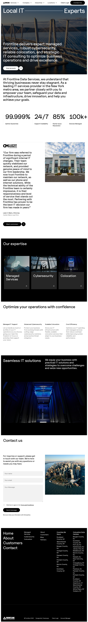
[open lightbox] (44, 402)
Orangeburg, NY (78, 563)
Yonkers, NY (77, 591)
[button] (14, 3)
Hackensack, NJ (78, 547)
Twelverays (46, 618)
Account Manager (65, 618)
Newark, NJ (77, 557)
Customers (44, 535)
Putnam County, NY (62, 561)
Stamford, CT (78, 583)
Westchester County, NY (61, 543)
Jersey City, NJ (78, 549)
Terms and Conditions (27, 505)
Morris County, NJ (62, 565)
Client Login (55, 618)
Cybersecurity (29, 537)
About (42, 532)
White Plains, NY (78, 589)
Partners (43, 540)
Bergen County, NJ (62, 547)
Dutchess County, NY (61, 570)
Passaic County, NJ (62, 556)
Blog (42, 537)
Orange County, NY (62, 552)
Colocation (28, 539)
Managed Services (27, 533)
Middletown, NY (78, 551)
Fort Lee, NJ (77, 545)
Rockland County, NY (61, 538)
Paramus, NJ (77, 569)
